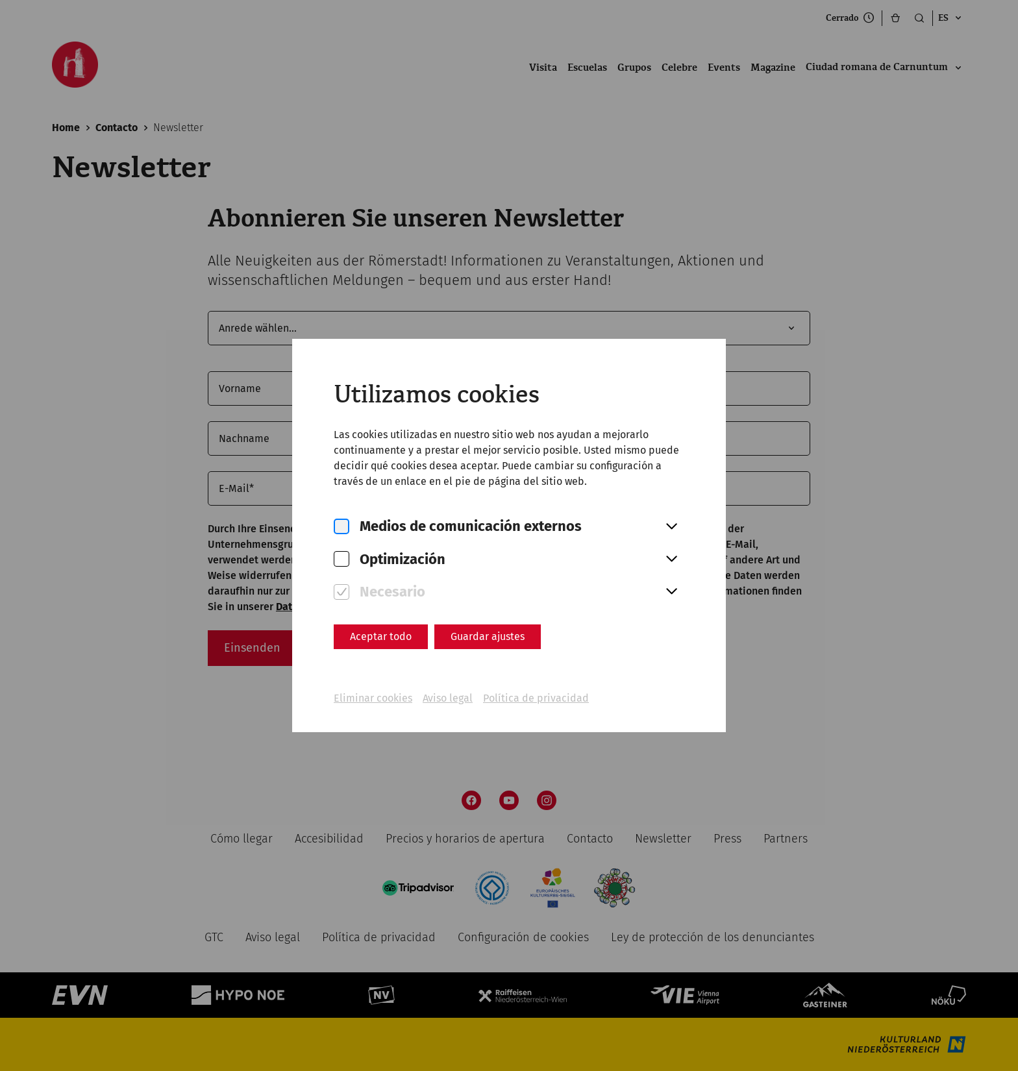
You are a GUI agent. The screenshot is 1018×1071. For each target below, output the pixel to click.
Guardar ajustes (488, 636)
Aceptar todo (381, 636)
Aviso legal (448, 698)
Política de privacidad (536, 698)
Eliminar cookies (373, 698)
